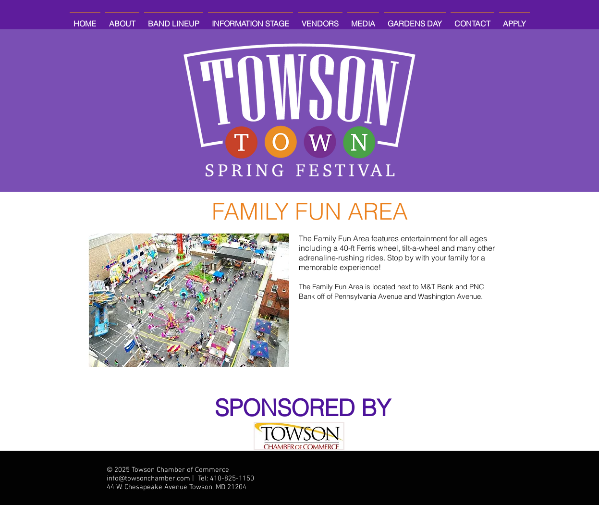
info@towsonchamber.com (148, 478)
